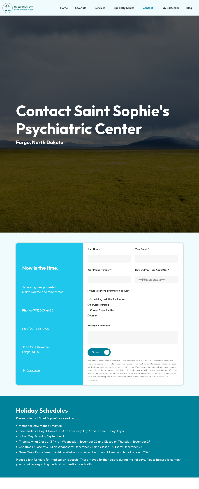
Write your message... (99, 353)
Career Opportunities (101, 338)
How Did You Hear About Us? (155, 298)
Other (92, 344)
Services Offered (98, 333)
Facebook (26, 396)
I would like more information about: (107, 319)
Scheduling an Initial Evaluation (106, 327)
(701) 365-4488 (35, 337)
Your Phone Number (98, 298)
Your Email (145, 277)
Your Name (93, 277)
